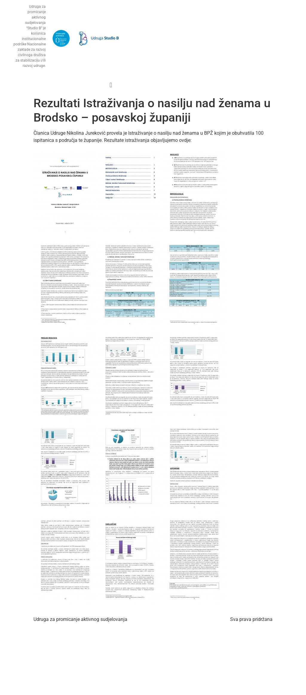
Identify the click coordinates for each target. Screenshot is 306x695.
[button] (110, 84)
